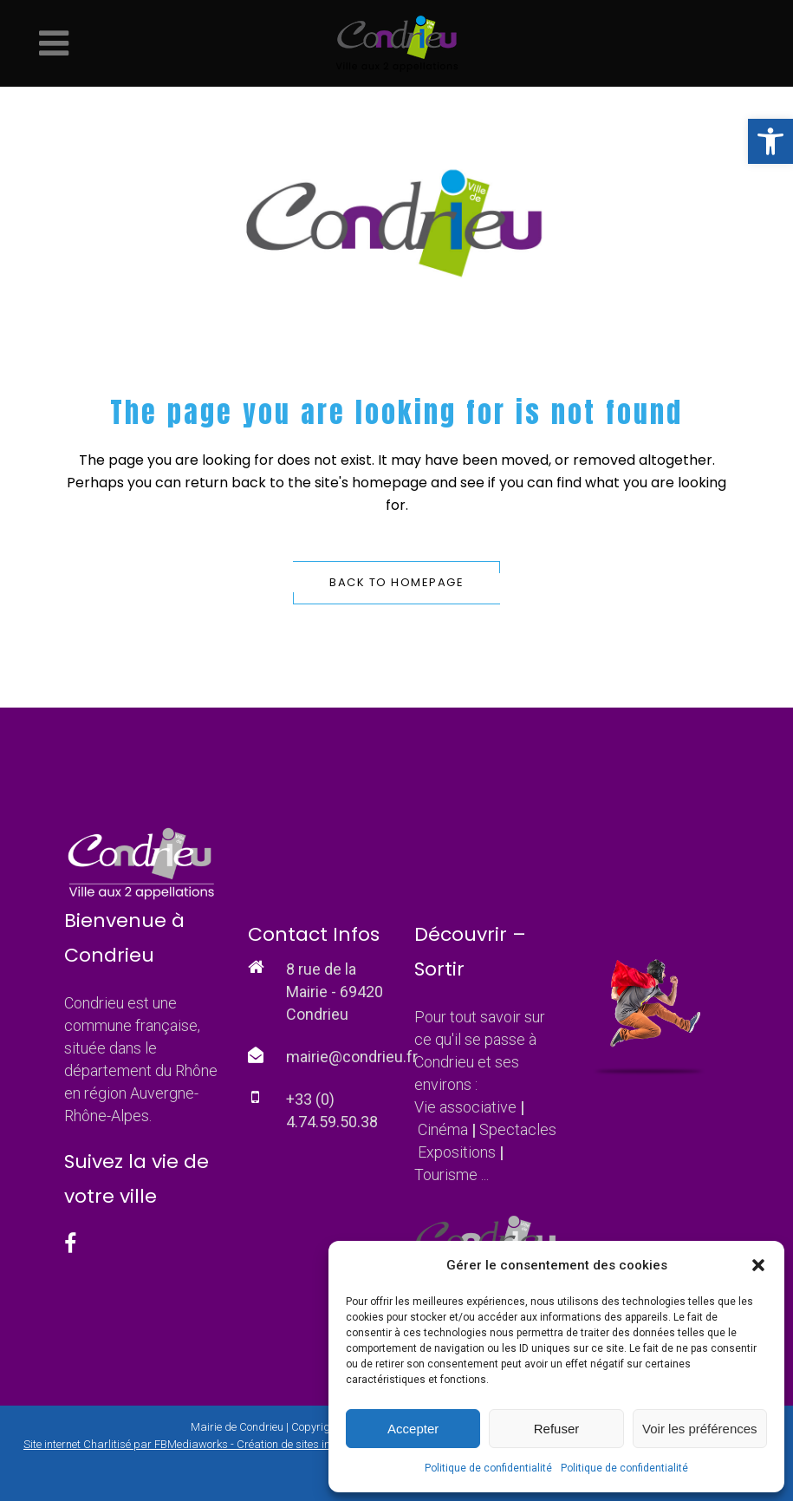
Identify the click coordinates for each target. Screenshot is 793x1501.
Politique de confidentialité (488, 1468)
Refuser (557, 1428)
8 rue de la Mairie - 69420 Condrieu (334, 991)
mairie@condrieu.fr (352, 1056)
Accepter (413, 1428)
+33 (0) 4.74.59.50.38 (332, 1110)
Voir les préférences (699, 1428)
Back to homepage (396, 582)
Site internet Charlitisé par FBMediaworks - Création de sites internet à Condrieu (218, 1444)
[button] (770, 141)
